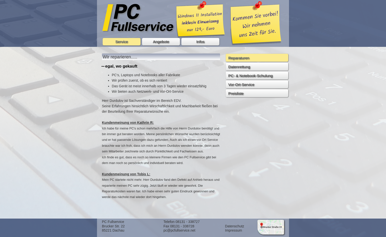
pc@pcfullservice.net (179, 230)
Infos (200, 41)
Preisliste (235, 93)
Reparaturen (238, 58)
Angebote (161, 41)
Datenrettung (239, 67)
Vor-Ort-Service (241, 84)
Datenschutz (234, 226)
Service (121, 41)
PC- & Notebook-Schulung (250, 75)
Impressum (233, 230)
